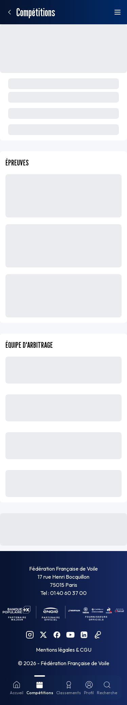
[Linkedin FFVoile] (84, 634)
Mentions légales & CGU (63, 649)
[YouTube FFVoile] (70, 634)
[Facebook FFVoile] (56, 634)
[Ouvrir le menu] (117, 12)
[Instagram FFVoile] (29, 634)
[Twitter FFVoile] (43, 634)
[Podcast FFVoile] (97, 634)
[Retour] (9, 12)
